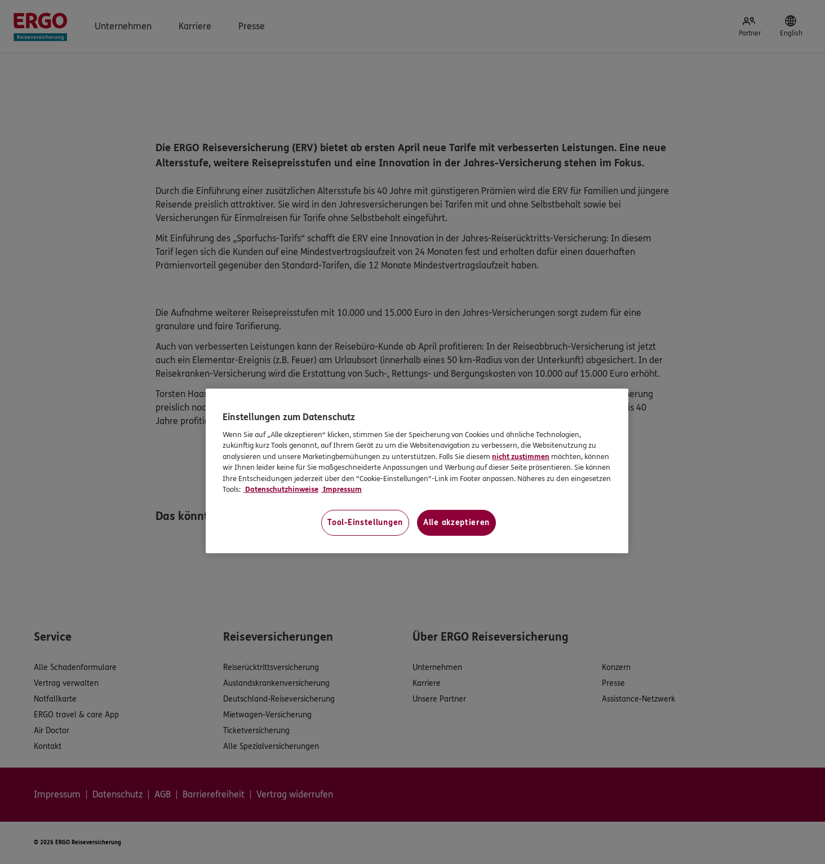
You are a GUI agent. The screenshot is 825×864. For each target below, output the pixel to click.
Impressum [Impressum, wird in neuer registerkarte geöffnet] (341, 489)
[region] (417, 471)
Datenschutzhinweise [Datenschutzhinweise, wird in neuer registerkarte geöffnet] (280, 489)
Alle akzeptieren (456, 522)
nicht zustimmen (520, 456)
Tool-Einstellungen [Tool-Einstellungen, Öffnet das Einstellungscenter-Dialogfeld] (365, 522)
